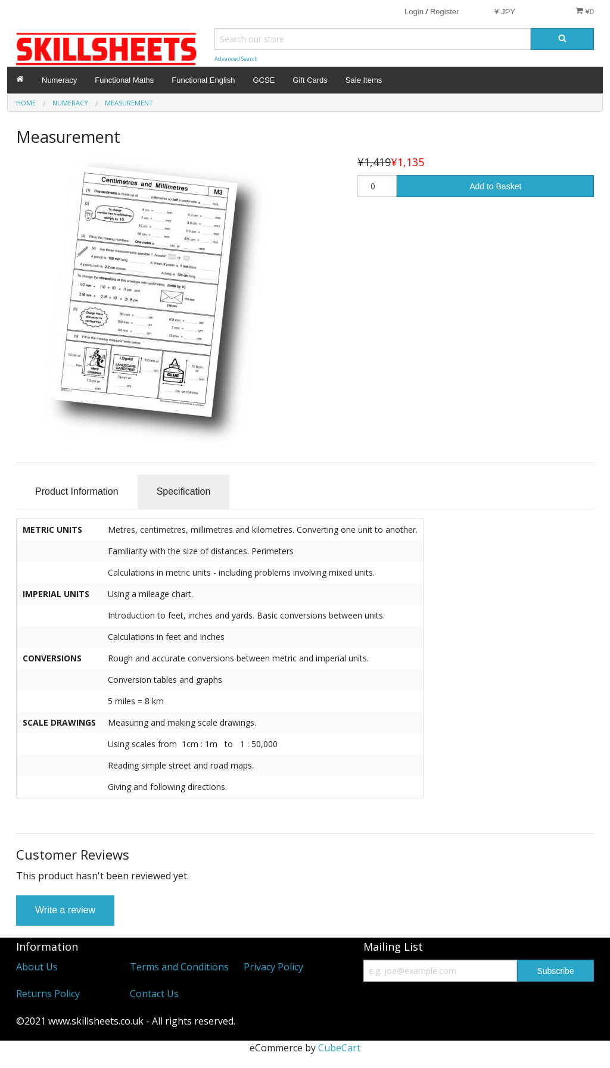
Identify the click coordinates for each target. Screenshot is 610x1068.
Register (444, 11)
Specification (184, 491)
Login (414, 11)
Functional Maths (124, 80)
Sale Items (364, 80)
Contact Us (154, 993)
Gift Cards (310, 80)
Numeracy (59, 80)
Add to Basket (495, 186)
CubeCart (339, 1047)
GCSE (264, 80)
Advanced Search (236, 59)
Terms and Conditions (179, 966)
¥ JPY (504, 11)
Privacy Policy (273, 966)
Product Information (77, 491)
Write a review (65, 910)
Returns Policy (48, 993)
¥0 (584, 11)
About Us (37, 966)
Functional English (203, 80)
